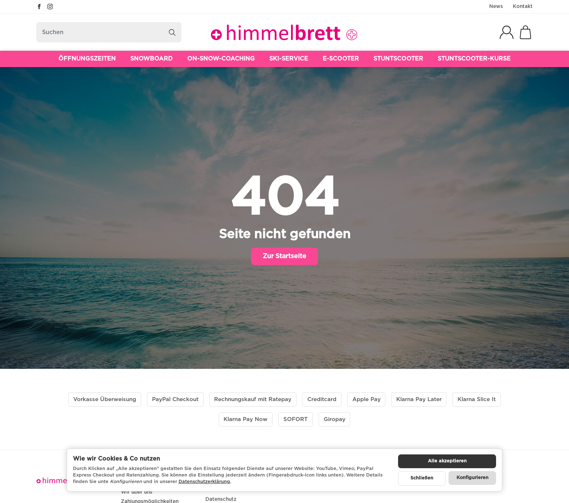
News (496, 6)
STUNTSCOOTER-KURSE (474, 59)
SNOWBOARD (151, 59)
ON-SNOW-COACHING (221, 59)
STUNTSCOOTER (398, 59)
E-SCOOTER (341, 59)
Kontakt (523, 6)
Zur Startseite (284, 256)
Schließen (421, 478)
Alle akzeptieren (447, 461)
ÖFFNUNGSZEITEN (87, 59)
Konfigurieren (472, 477)
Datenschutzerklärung (204, 481)
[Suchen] (108, 32)
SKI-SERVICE (288, 59)
